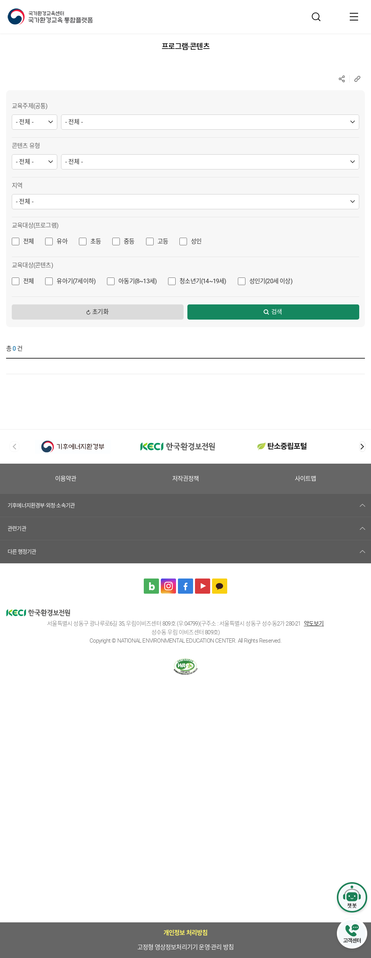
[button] (362, 446)
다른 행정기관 (22, 552)
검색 (276, 311)
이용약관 (210, 478)
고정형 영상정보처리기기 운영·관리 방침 (123, 478)
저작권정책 (272, 478)
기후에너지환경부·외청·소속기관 (41, 505)
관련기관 (17, 528)
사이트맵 (334, 478)
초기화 (100, 311)
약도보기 (314, 623)
